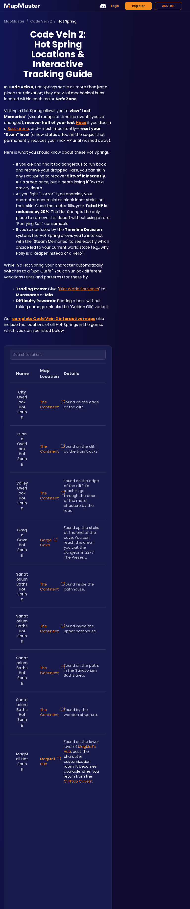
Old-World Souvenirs (79, 289)
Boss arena (18, 128)
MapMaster (14, 21)
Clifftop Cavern (78, 781)
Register (138, 6)
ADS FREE (168, 6)
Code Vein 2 (41, 21)
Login (115, 6)
